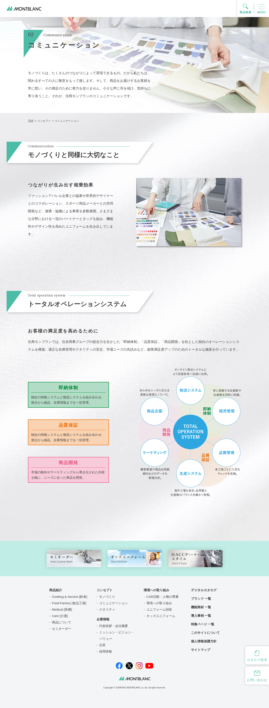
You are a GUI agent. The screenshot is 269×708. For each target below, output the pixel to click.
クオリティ (107, 609)
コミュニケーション (113, 603)
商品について (61, 622)
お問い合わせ (257, 680)
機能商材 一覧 (201, 607)
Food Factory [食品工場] (69, 603)
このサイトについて (205, 632)
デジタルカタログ (204, 590)
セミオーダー (61, 628)
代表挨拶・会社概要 (113, 626)
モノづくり (107, 596)
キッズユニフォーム (160, 616)
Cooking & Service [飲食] (69, 596)
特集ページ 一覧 (202, 624)
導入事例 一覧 (201, 615)
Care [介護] (60, 616)
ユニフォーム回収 (159, 609)
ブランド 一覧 (201, 598)
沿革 (102, 645)
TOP (31, 120)
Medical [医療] (62, 609)
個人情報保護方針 (204, 641)
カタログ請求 (257, 660)
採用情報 (105, 651)
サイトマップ (200, 650)
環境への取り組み (159, 603)
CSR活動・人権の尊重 (162, 596)
